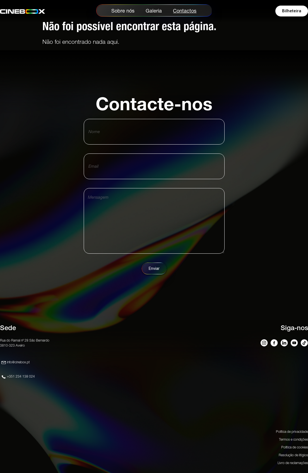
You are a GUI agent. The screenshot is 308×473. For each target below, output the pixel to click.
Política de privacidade (292, 431)
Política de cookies (294, 447)
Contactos (184, 11)
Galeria (154, 11)
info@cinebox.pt (18, 362)
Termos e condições (293, 439)
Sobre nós (122, 11)
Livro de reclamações (293, 463)
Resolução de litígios (293, 455)
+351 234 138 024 (21, 376)
